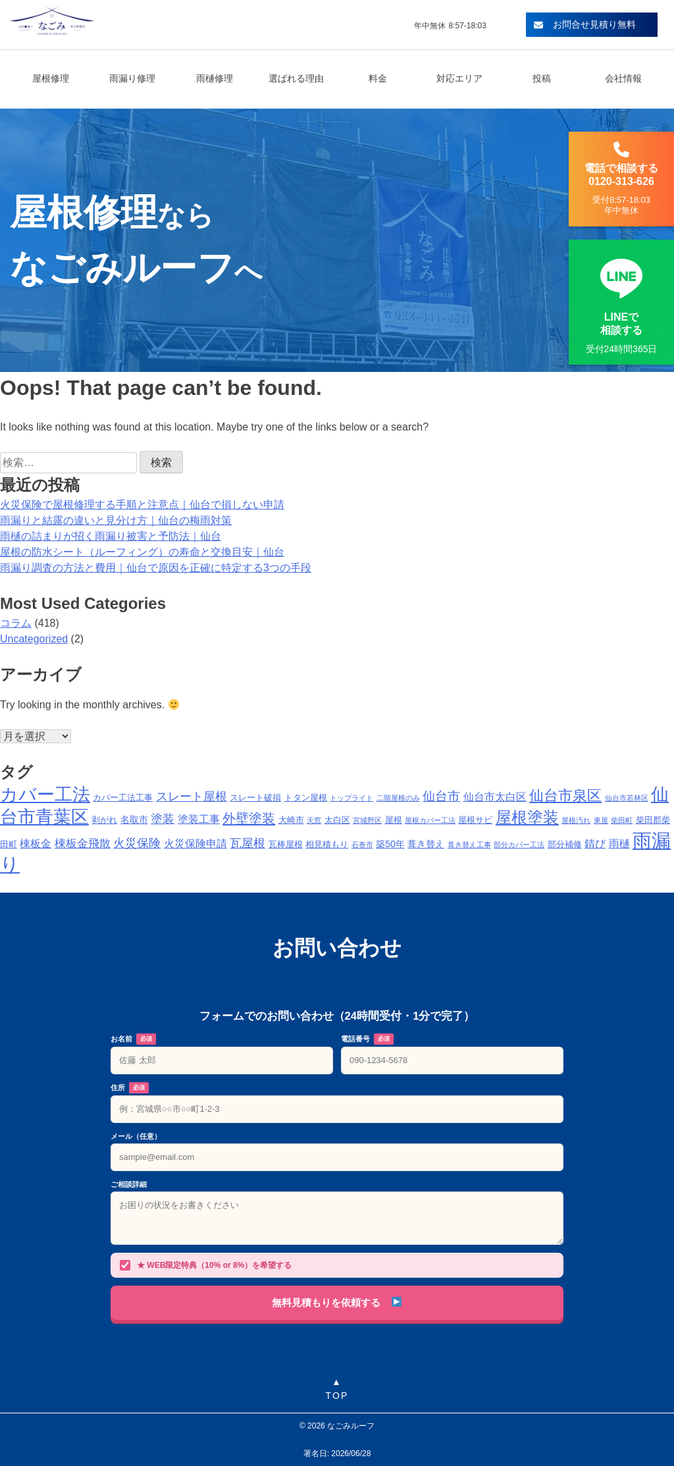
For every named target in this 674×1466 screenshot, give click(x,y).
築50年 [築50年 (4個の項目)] (390, 844)
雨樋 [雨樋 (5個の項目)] (619, 843)
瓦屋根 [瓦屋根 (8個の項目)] (247, 843)
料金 (378, 78)
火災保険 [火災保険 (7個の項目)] (137, 843)
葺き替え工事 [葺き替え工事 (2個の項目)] (469, 845)
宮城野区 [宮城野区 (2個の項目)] (367, 820)
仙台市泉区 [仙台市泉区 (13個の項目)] (565, 795)
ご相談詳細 (129, 1184)
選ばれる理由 (296, 78)
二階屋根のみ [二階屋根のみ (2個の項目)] (398, 798)
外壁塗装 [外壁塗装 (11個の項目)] (248, 817)
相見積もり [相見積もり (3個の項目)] (326, 844)
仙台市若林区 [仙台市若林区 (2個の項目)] (626, 798)
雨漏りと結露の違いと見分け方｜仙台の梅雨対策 (116, 520)
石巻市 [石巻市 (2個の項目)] (362, 845)
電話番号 (367, 1039)
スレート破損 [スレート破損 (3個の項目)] (255, 797)
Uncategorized (34, 638)
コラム (16, 623)
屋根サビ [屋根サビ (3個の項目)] (475, 820)
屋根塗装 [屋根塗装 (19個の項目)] (527, 817)
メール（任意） (136, 1136)
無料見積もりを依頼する (336, 1302)
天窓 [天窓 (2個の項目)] (314, 820)
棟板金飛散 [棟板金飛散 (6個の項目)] (83, 843)
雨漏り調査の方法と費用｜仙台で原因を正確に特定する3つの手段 (155, 567)
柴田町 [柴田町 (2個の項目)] (622, 820)
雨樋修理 (214, 78)
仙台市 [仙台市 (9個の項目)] (441, 796)
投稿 (541, 78)
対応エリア (459, 78)
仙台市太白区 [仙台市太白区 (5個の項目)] (495, 796)
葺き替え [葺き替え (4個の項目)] (425, 844)
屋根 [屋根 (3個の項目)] (393, 820)
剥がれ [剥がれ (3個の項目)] (104, 820)
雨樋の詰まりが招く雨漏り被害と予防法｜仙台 (110, 536)
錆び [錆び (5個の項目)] (595, 843)
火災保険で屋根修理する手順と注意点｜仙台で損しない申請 (142, 504)
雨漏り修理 (132, 78)
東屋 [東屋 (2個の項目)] (601, 820)
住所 (130, 1088)
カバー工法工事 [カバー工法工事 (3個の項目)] (123, 797)
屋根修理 (50, 78)
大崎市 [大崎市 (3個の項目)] (291, 820)
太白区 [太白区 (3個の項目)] (337, 820)
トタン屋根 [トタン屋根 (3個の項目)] (305, 797)
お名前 (133, 1039)
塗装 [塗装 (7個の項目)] (162, 818)
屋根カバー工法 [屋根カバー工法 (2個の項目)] (430, 820)
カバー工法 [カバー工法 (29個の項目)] (45, 794)
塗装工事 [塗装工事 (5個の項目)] (199, 819)
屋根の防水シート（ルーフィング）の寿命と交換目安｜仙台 (142, 552)
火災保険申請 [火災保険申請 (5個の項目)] (195, 843)
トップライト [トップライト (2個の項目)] (351, 798)
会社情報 (623, 78)
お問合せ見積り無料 (585, 24)
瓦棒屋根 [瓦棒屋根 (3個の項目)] (286, 844)
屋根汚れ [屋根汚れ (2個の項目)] (575, 820)
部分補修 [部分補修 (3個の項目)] (565, 844)
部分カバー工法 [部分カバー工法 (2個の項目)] (519, 845)
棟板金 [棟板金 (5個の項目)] (35, 843)
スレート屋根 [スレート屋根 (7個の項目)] (191, 796)
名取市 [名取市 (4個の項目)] (134, 819)
